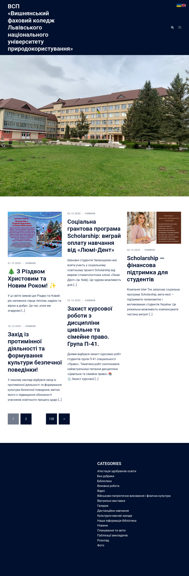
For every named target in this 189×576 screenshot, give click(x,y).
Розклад (103, 540)
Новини (30, 263)
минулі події (94, 135)
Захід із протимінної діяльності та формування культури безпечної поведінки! (35, 352)
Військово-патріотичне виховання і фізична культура (134, 496)
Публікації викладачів (112, 535)
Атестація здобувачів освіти (116, 471)
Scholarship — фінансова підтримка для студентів (147, 269)
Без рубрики (105, 476)
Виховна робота (108, 486)
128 (51, 419)
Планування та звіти (111, 530)
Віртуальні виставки (111, 501)
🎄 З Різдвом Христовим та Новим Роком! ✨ (32, 278)
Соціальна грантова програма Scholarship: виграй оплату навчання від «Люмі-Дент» (94, 235)
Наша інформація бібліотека (116, 520)
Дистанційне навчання (113, 510)
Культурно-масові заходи (114, 515)
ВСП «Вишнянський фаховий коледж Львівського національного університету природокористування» (40, 27)
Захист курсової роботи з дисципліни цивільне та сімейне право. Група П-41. (89, 326)
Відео (101, 491)
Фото (100, 545)
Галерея (102, 506)
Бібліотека (104, 481)
